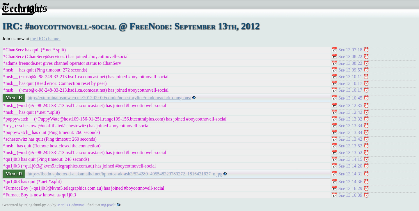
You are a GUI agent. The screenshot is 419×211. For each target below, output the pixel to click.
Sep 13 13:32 (350, 118)
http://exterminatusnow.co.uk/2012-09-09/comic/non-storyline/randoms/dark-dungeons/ (109, 97)
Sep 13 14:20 (350, 165)
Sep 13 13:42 (350, 139)
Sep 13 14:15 (350, 159)
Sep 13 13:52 (350, 145)
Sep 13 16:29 (350, 188)
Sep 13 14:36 (350, 181)
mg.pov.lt (108, 205)
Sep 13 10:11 (350, 76)
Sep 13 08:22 (350, 56)
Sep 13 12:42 (350, 112)
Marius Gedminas (70, 205)
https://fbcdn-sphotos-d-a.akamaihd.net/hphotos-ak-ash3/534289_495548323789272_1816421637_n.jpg (125, 173)
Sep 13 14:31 (350, 173)
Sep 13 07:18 (350, 49)
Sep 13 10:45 (350, 97)
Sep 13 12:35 (350, 105)
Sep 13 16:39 (350, 195)
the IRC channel (45, 38)
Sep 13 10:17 (350, 83)
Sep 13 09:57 (350, 69)
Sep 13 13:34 (350, 125)
